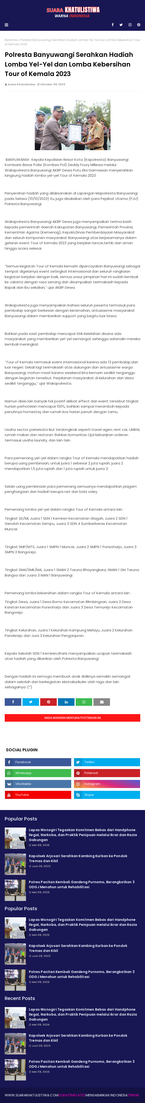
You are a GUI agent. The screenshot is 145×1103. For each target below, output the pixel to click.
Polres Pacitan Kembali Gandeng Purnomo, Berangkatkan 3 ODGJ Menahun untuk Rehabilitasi (82, 884)
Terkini (133, 1095)
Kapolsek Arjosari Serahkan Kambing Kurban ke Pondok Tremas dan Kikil (78, 858)
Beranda (11, 40)
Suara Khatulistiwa (21, 84)
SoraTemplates (72, 1095)
